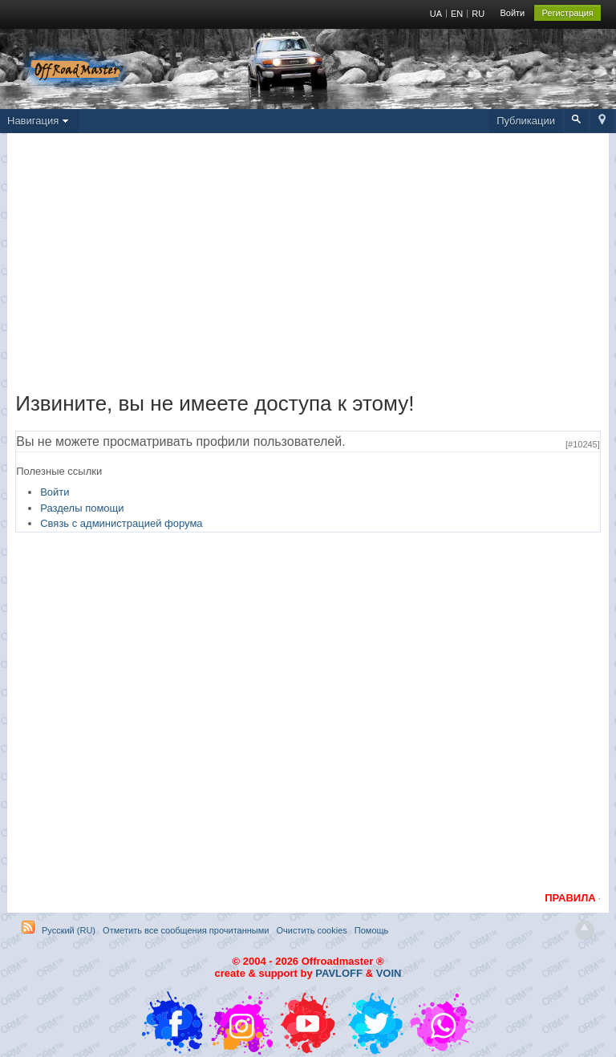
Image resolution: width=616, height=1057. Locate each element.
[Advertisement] (308, 266)
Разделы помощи (82, 508)
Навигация (39, 121)
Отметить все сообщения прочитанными (186, 930)
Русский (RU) (68, 930)
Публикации (525, 121)
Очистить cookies (312, 930)
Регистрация (567, 13)
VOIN (389, 973)
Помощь (372, 930)
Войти (512, 13)
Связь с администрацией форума (121, 523)
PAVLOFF (339, 973)
